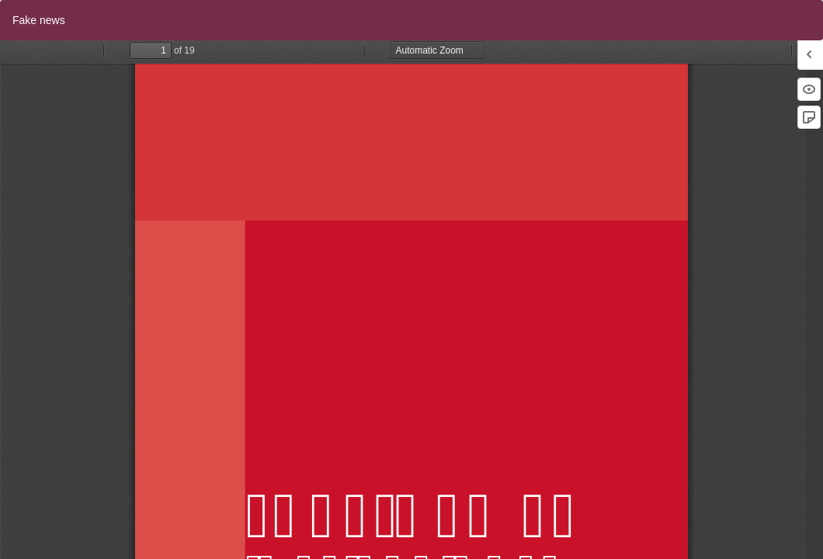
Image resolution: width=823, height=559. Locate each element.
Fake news (38, 20)
